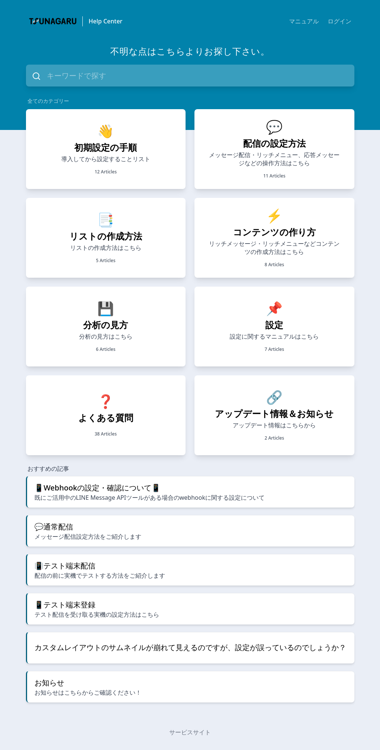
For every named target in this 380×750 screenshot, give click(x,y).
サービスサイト (190, 732)
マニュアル (304, 21)
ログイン (339, 21)
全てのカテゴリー (48, 100)
